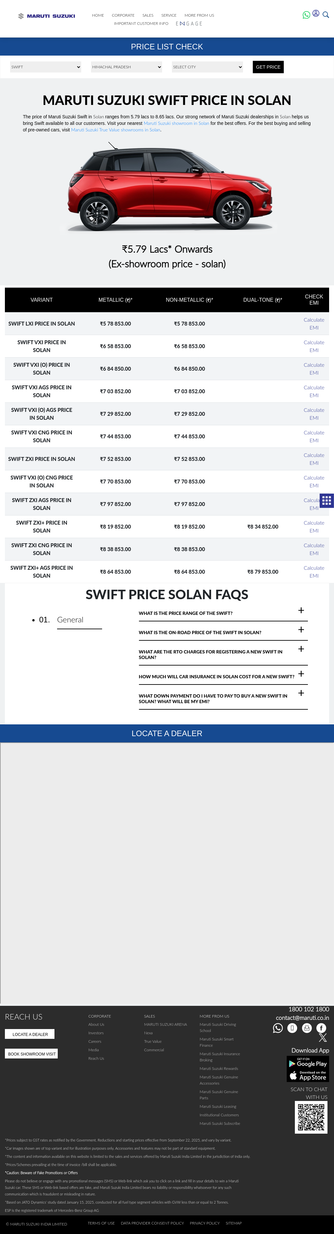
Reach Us (96, 1058)
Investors (96, 1032)
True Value (153, 1041)
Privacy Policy (205, 1223)
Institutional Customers (219, 1114)
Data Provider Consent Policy (152, 1223)
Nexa (148, 1032)
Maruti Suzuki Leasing (218, 1106)
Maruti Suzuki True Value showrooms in (115, 129)
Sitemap (234, 1223)
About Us (96, 1024)
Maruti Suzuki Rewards (219, 1068)
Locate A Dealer (30, 1034)
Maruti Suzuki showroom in (176, 123)
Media (93, 1049)
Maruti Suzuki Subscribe (220, 1123)
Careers (94, 1041)
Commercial (154, 1049)
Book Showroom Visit (32, 1054)
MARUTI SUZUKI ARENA (165, 1024)
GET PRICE (268, 67)
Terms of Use (101, 1223)
